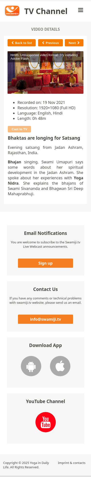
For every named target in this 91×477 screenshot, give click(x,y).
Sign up (45, 263)
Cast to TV (19, 129)
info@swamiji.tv (45, 319)
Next (74, 43)
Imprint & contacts (72, 463)
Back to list (21, 43)
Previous (50, 43)
